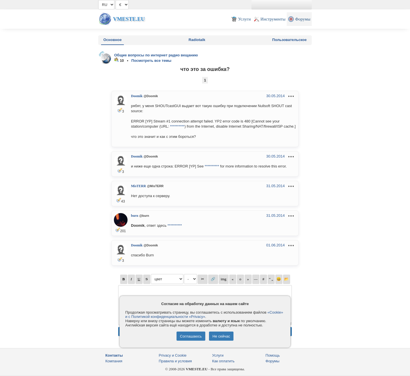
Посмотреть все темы (151, 60)
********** (177, 126)
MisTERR (138, 186)
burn (134, 216)
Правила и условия (175, 361)
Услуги (218, 355)
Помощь (273, 355)
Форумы (273, 361)
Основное (112, 40)
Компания (113, 361)
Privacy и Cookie (173, 355)
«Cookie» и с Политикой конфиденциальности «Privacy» (204, 314)
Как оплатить (223, 361)
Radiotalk (196, 40)
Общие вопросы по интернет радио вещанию (156, 55)
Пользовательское (289, 40)
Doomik (137, 96)
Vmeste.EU (129, 19)
